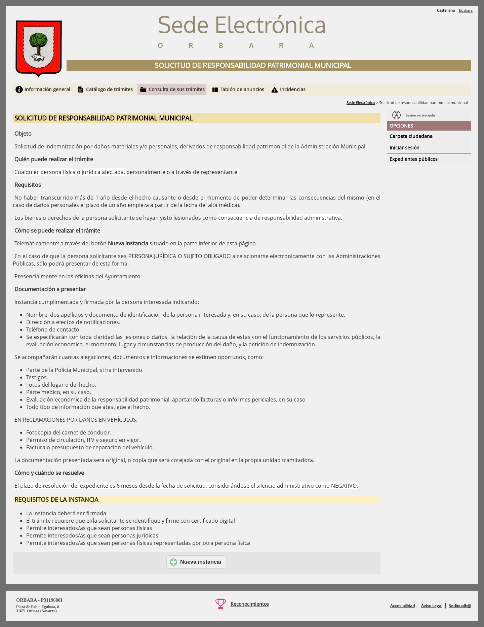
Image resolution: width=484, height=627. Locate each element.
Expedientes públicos (414, 159)
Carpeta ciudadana (411, 136)
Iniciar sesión (404, 147)
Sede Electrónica (361, 102)
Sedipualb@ (460, 605)
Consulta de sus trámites (177, 89)
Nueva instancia (195, 562)
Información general (47, 89)
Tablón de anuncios (242, 89)
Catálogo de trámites (109, 89)
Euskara (466, 10)
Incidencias (293, 89)
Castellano (446, 10)
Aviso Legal (431, 605)
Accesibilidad (402, 605)
